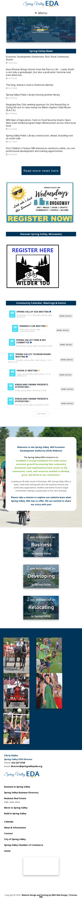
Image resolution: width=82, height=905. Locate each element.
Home (7, 850)
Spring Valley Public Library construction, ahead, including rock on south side (39, 137)
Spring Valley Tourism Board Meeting (33, 355)
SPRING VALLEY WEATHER (41, 866)
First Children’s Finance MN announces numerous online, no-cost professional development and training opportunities (40, 149)
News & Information (15, 827)
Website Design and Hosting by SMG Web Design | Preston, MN (50, 896)
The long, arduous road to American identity (29, 84)
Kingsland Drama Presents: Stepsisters (31, 385)
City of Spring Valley (15, 839)
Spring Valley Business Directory (21, 792)
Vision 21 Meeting (27, 370)
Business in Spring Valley (17, 786)
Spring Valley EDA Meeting (33, 311)
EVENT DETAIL (66, 316)
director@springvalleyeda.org (26, 766)
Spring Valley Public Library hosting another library (33, 94)
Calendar (9, 821)
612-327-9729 (18, 762)
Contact (8, 833)
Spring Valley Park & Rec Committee (31, 341)
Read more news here (41, 170)
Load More (41, 414)
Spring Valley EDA (41, 3)
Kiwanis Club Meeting (32, 326)
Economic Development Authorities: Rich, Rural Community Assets (37, 58)
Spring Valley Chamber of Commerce (23, 845)
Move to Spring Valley (15, 807)
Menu (42, 13)
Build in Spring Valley (15, 813)
